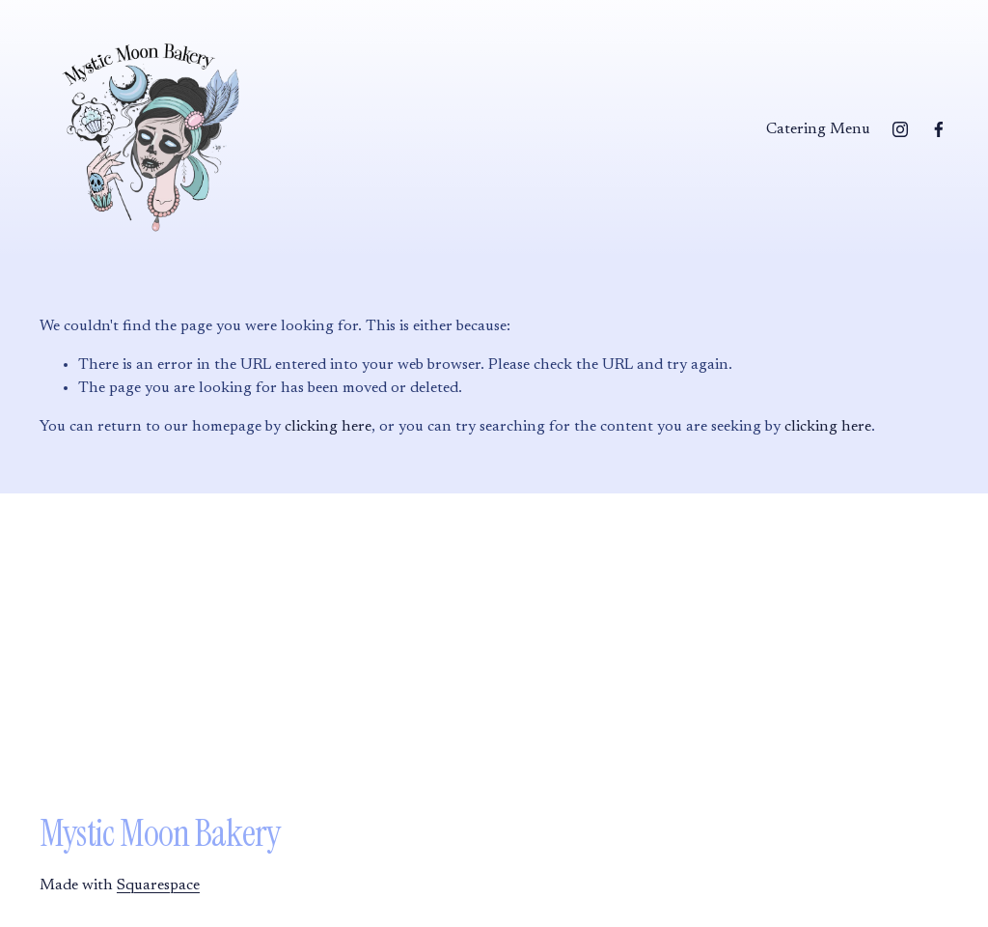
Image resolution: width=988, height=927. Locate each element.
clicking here (328, 427)
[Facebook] (938, 129)
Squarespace (158, 885)
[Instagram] (900, 129)
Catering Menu (818, 129)
